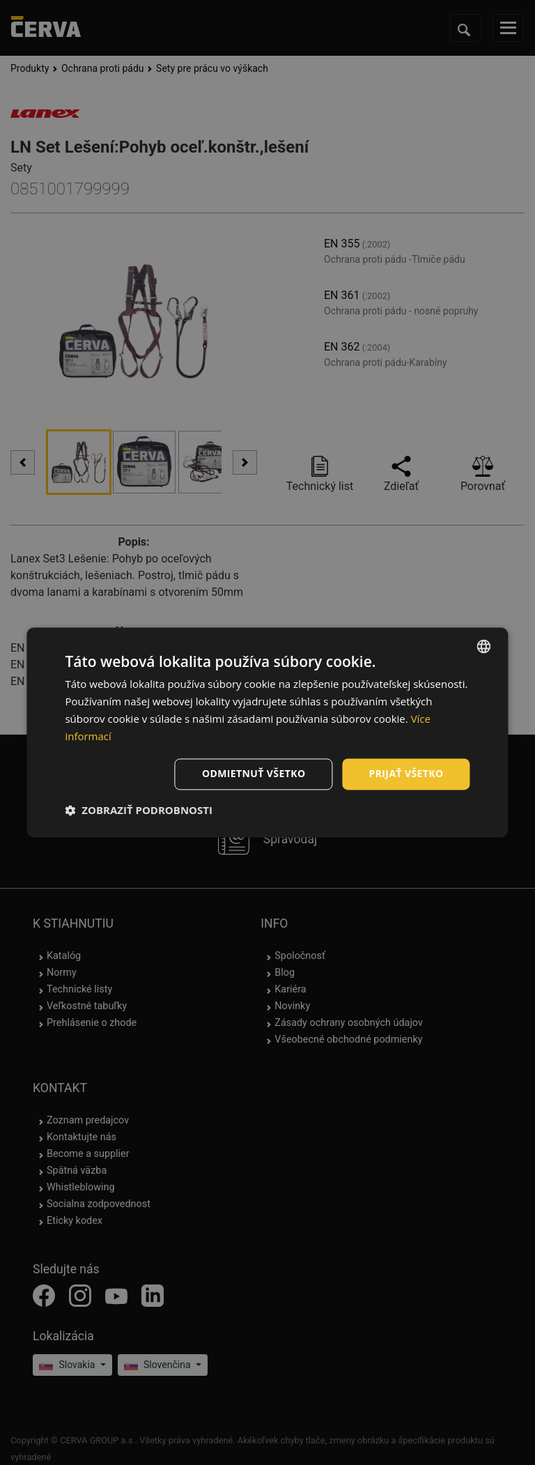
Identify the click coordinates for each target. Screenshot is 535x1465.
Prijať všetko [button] (406, 774)
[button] (138, 810)
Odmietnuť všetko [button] (254, 774)
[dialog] (267, 732)
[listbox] (484, 646)
